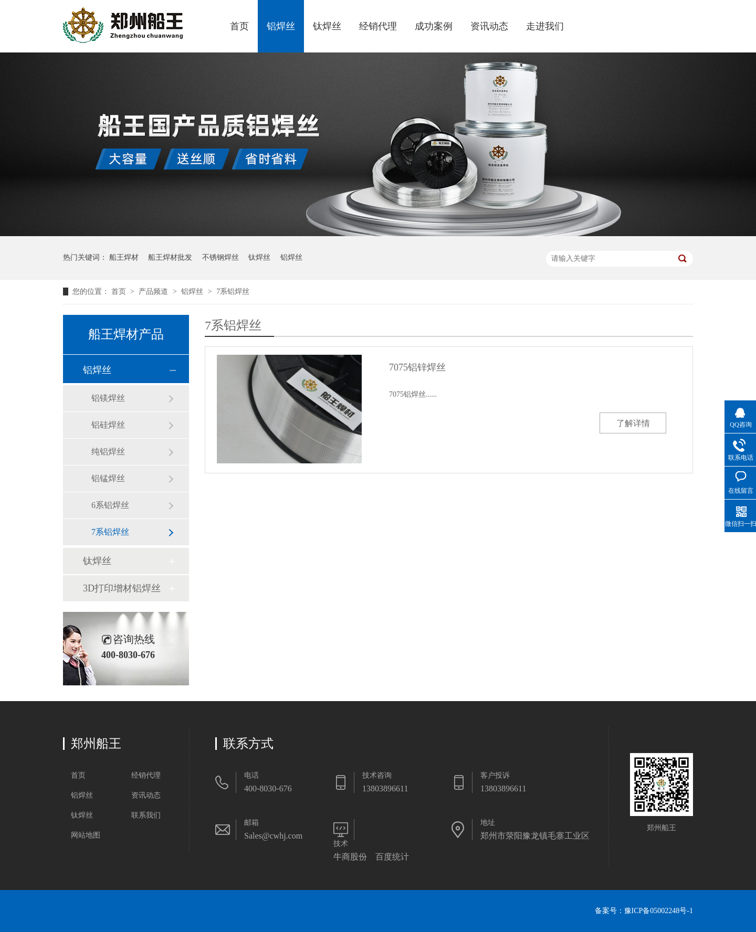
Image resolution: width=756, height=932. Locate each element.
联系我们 (146, 815)
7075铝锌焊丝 (417, 367)
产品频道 (154, 291)
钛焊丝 (327, 26)
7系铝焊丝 (232, 291)
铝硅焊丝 (108, 424)
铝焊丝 (281, 26)
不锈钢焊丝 (220, 257)
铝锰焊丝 (108, 478)
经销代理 (378, 26)
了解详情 (633, 423)
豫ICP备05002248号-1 (658, 911)
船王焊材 (124, 257)
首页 (239, 26)
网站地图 (85, 835)
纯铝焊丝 (108, 451)
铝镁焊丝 (108, 398)
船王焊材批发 (170, 257)
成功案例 (434, 26)
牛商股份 (350, 856)
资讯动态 (489, 26)
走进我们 (545, 26)
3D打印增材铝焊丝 (122, 588)
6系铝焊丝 (110, 505)
